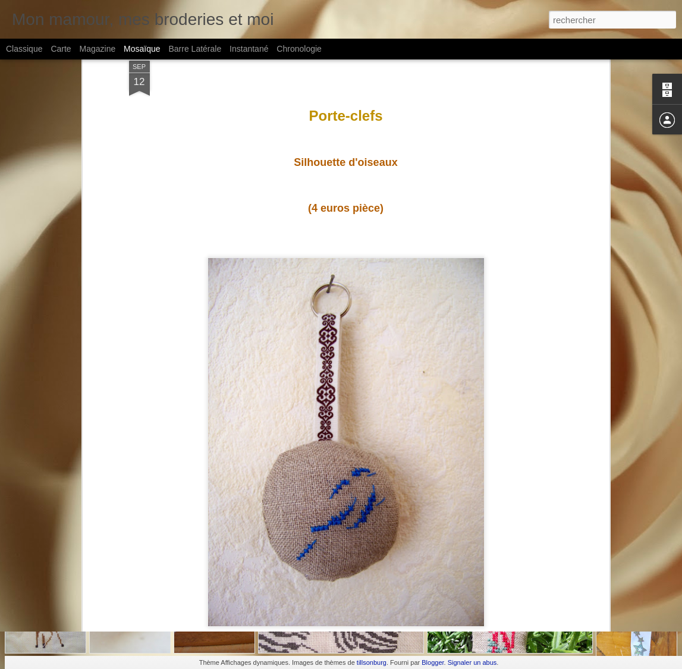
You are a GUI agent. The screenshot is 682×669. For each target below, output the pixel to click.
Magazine (98, 49)
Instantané (249, 49)
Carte (61, 49)
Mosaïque (142, 49)
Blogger (433, 662)
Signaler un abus (472, 662)
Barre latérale (194, 49)
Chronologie (299, 49)
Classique (24, 49)
